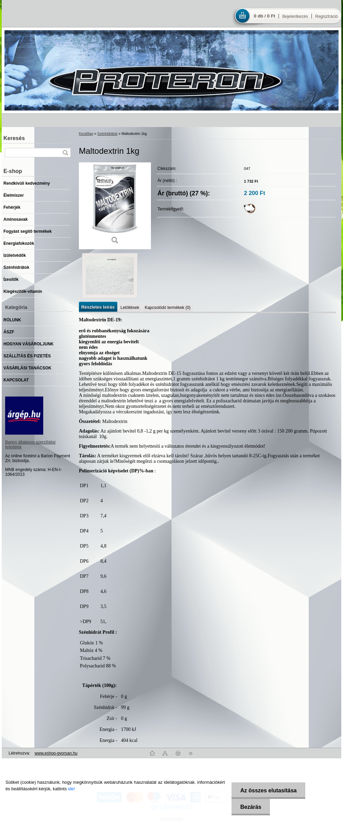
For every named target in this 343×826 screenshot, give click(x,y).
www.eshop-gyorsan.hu (56, 753)
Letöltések (129, 307)
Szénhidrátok (107, 134)
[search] (65, 152)
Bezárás (250, 807)
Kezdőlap (86, 134)
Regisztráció (326, 16)
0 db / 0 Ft (264, 16)
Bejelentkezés (295, 16)
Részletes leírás (98, 307)
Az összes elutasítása (268, 790)
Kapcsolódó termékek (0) (167, 307)
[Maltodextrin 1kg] (115, 206)
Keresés (14, 138)
